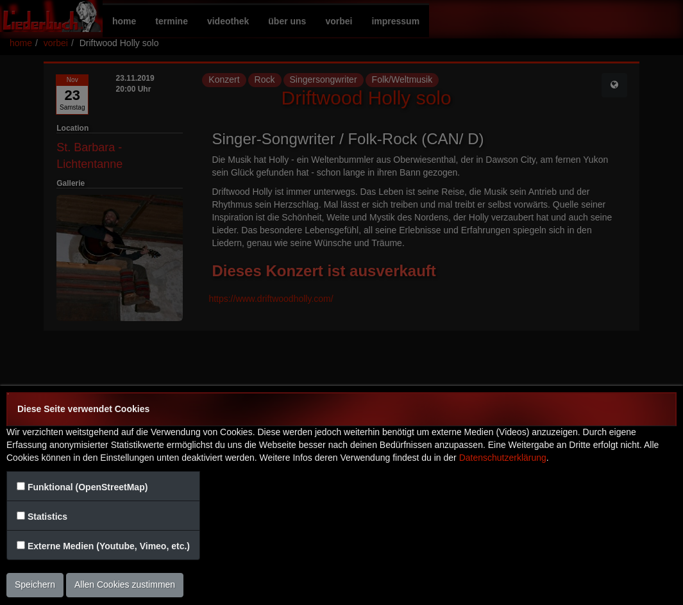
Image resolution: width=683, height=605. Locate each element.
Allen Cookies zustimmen (124, 584)
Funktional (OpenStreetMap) (88, 487)
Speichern (35, 584)
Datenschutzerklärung (502, 457)
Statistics (47, 516)
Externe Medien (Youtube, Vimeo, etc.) (109, 546)
